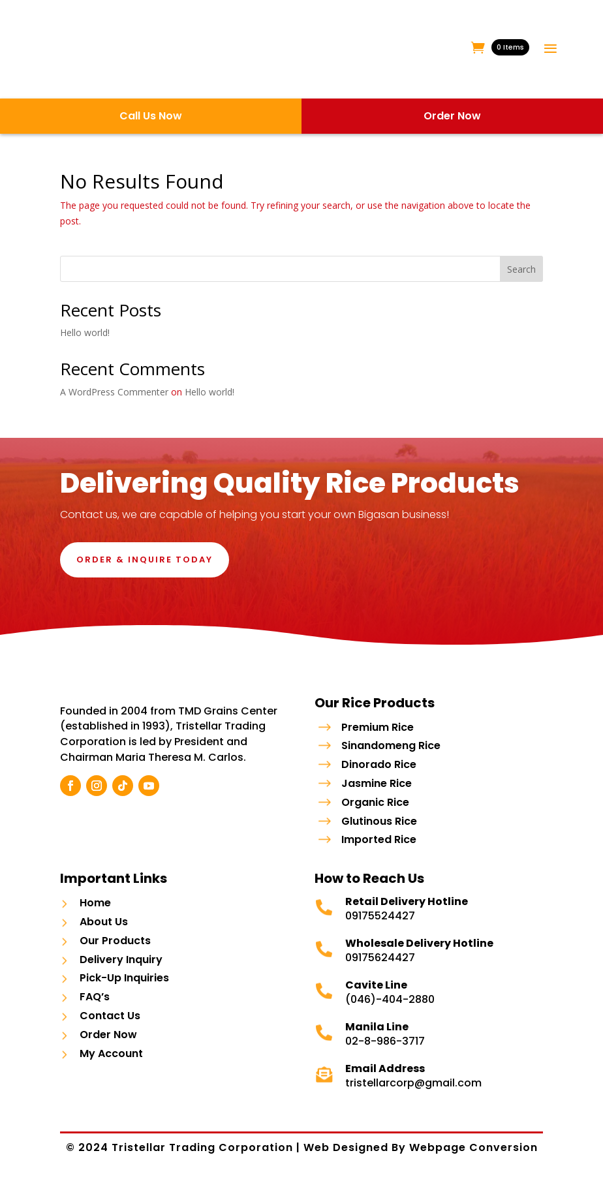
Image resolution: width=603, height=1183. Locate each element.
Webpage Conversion (473, 1154)
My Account (111, 1060)
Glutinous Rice (379, 821)
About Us (104, 928)
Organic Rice (375, 802)
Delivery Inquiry (121, 966)
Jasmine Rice (376, 783)
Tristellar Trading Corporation (204, 1154)
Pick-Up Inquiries (124, 985)
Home (95, 909)
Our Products (115, 947)
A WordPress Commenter (114, 392)
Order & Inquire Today (144, 559)
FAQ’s (95, 1003)
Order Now (108, 1041)
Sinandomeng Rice (391, 745)
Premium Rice (377, 727)
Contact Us (110, 1022)
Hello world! (85, 332)
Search (521, 269)
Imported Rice (378, 839)
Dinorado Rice (378, 764)
